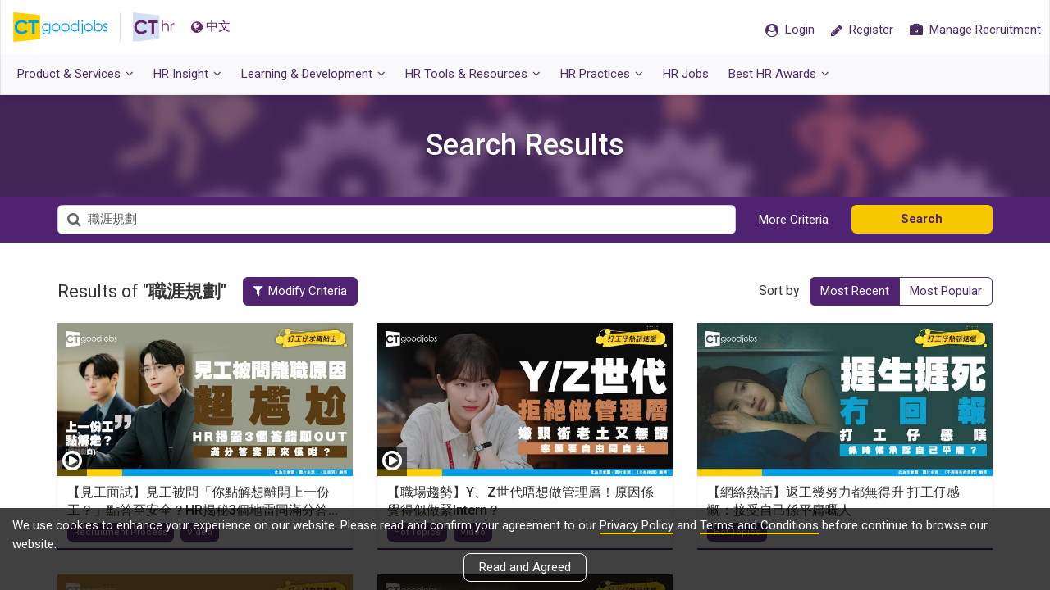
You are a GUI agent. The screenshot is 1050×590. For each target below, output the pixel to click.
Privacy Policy (636, 525)
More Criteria (794, 219)
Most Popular (946, 291)
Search (922, 218)
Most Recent (854, 291)
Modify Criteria (302, 291)
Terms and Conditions (759, 525)
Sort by (779, 290)
